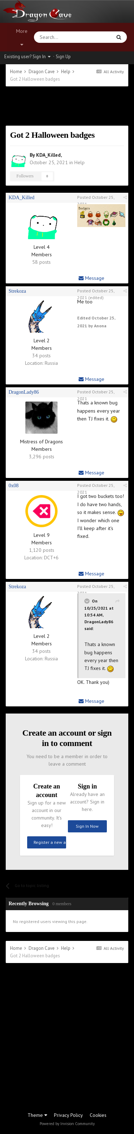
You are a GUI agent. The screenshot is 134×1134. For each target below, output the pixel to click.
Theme (37, 1115)
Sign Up (63, 57)
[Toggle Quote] (87, 601)
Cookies (98, 1115)
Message (91, 278)
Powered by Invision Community (67, 1123)
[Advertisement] (67, 106)
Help (79, 162)
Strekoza (17, 291)
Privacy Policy (68, 1115)
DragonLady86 (24, 392)
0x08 (14, 485)
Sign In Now (87, 826)
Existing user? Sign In (27, 57)
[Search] (56, 37)
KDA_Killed (48, 155)
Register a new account (50, 842)
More (22, 37)
